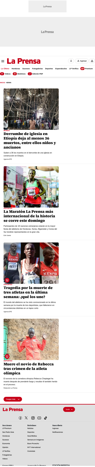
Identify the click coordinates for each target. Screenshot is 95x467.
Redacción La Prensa (10, 388)
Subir (69, 409)
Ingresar (83, 61)
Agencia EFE (8, 159)
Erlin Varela (7, 235)
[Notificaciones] (71, 60)
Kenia (8, 82)
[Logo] (18, 61)
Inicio (2, 82)
